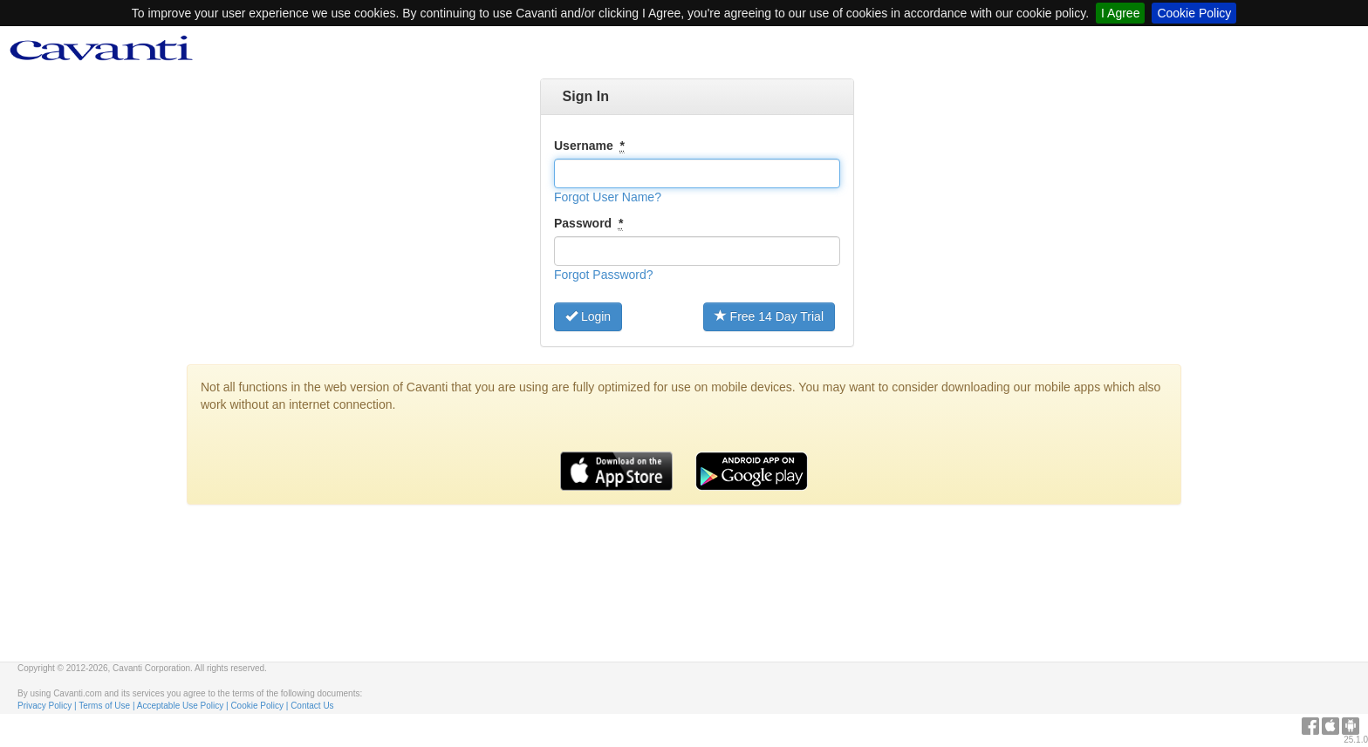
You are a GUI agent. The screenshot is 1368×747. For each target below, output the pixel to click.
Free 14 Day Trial (769, 316)
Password (588, 223)
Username (589, 146)
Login (588, 316)
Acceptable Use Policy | (184, 705)
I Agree (1120, 13)
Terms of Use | (108, 705)
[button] (607, 197)
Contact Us (312, 705)
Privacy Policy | (48, 705)
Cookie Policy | (260, 705)
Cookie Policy (1194, 13)
